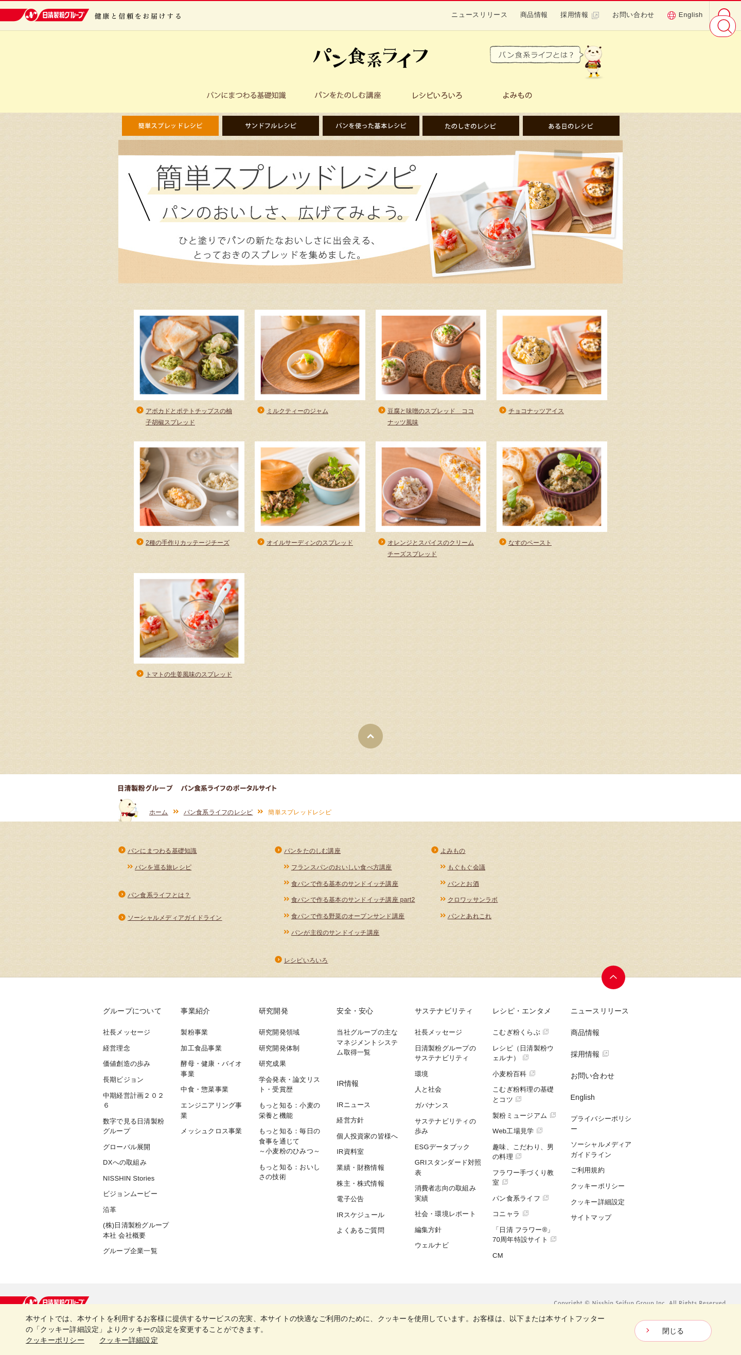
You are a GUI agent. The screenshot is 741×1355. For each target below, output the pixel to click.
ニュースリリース (479, 15)
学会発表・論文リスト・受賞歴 (289, 1094)
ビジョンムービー (130, 1203)
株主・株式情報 (360, 1193)
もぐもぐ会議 (466, 872)
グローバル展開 (127, 1156)
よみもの (453, 855)
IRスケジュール (360, 1224)
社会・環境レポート (445, 1223)
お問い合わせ (633, 15)
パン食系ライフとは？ (159, 900)
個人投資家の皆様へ (367, 1146)
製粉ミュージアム (524, 1125)
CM (497, 1265)
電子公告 (350, 1209)
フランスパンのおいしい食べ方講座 (341, 872)
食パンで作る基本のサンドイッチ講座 (344, 889)
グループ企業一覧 (130, 1260)
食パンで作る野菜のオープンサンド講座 (347, 924)
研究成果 (272, 1073)
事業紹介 (195, 1021)
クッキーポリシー (598, 1196)
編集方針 (428, 1239)
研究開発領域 (279, 1042)
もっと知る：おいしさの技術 (289, 1181)
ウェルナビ (432, 1255)
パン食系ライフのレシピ (218, 817)
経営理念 (116, 1057)
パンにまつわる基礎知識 (162, 855)
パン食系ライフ (521, 1207)
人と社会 (428, 1099)
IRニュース (353, 1114)
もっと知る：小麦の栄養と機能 (289, 1120)
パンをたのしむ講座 (312, 855)
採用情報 (580, 15)
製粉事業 (194, 1042)
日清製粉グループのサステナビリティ (445, 1063)
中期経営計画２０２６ (133, 1110)
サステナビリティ (444, 1021)
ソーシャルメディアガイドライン (175, 925)
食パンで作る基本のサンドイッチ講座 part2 (353, 907)
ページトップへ (616, 987)
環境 (422, 1083)
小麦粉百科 (514, 1083)
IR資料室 (350, 1161)
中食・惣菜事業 (204, 1099)
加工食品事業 (201, 1057)
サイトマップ (591, 1227)
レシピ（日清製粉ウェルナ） (523, 1063)
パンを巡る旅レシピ (163, 872)
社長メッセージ (127, 1042)
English (685, 15)
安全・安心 (355, 1021)
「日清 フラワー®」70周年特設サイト (524, 1244)
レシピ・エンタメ (521, 1021)
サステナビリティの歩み (445, 1136)
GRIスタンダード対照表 (448, 1177)
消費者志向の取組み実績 (445, 1203)
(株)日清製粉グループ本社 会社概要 (136, 1240)
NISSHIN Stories (128, 1187)
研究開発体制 (279, 1057)
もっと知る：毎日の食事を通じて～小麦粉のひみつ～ (289, 1151)
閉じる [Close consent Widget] (673, 1331)
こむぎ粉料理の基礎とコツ (523, 1104)
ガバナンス (432, 1115)
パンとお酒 (463, 889)
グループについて (132, 1021)
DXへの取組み (125, 1172)
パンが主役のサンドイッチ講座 (335, 940)
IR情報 (348, 1093)
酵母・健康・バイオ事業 (211, 1078)
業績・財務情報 (360, 1177)
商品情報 (534, 15)
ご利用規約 (588, 1180)
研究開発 (273, 1021)
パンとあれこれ (470, 924)
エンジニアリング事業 (211, 1120)
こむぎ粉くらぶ (521, 1042)
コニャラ (510, 1223)
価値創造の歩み (127, 1073)
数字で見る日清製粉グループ (133, 1136)
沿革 (110, 1219)
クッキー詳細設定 (598, 1211)
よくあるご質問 (360, 1240)
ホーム (158, 817)
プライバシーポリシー (601, 1134)
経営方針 (350, 1130)
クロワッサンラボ (473, 907)
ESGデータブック (442, 1156)
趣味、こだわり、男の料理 (523, 1161)
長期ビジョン (123, 1089)
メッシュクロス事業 (211, 1141)
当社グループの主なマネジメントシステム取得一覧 (367, 1052)
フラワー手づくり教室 (523, 1187)
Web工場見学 (517, 1141)
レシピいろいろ (306, 969)
